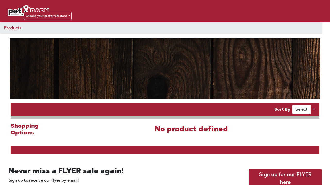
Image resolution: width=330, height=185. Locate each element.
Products (12, 27)
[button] (301, 109)
